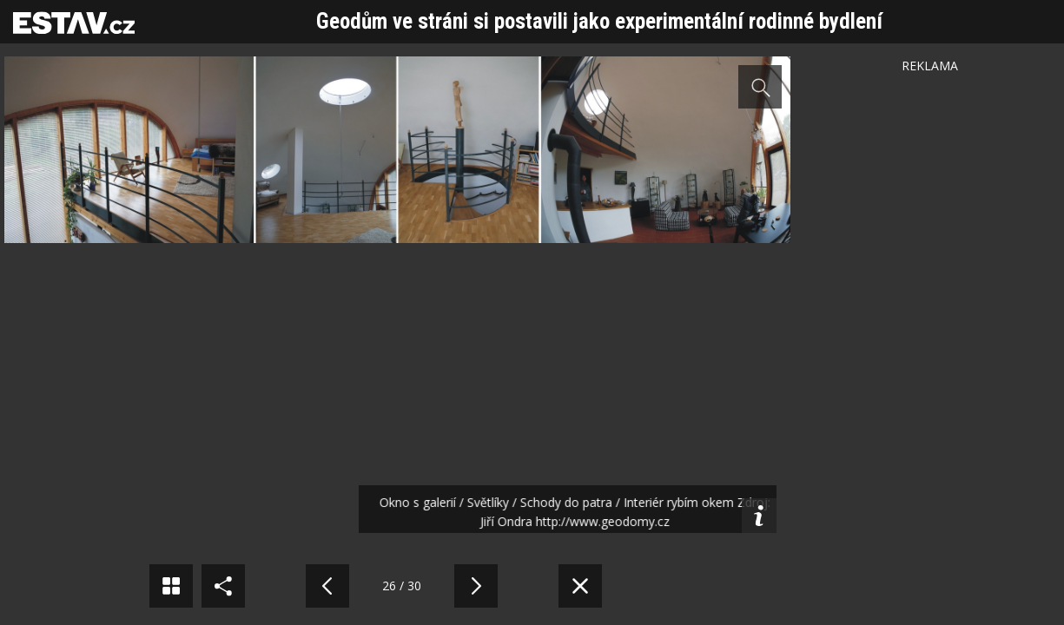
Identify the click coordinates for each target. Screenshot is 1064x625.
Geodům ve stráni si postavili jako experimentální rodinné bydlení (599, 21)
